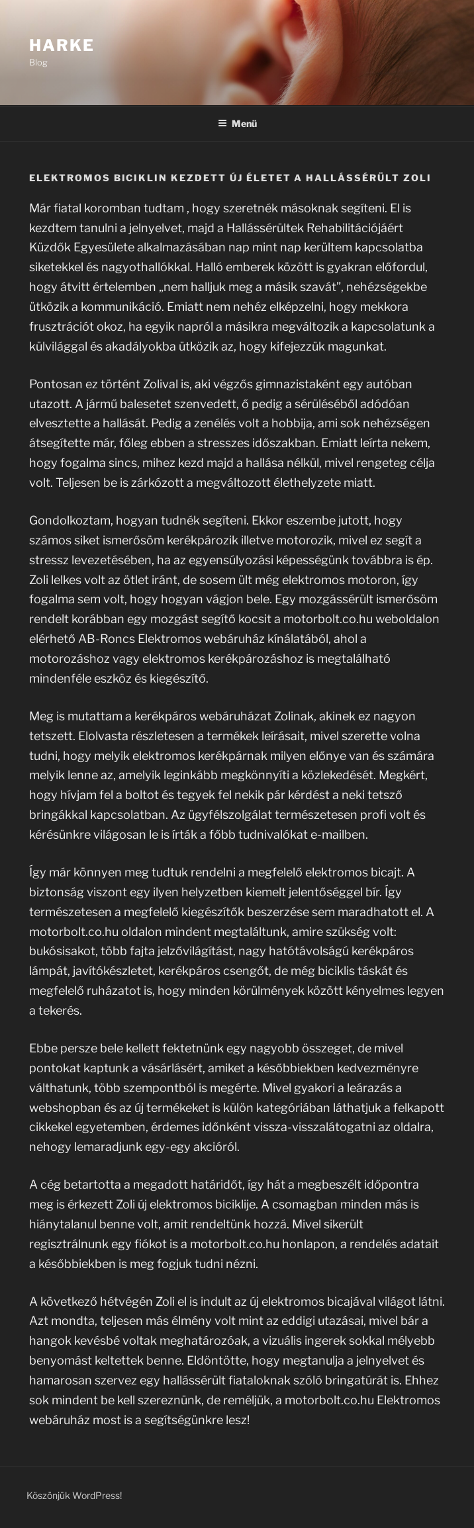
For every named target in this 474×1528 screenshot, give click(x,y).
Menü (237, 123)
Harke (62, 45)
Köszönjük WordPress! (74, 1495)
